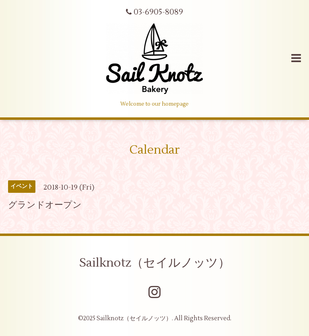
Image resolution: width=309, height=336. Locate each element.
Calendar (155, 150)
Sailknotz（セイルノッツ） (154, 263)
